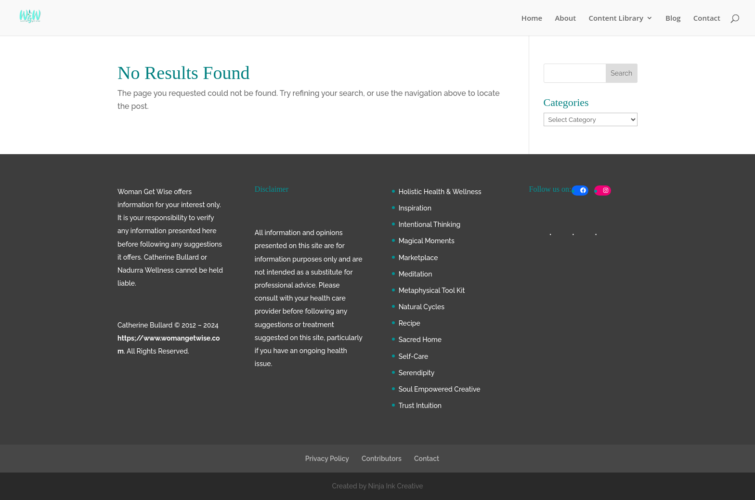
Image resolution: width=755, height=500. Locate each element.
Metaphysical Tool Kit (432, 290)
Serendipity (417, 373)
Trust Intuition (420, 405)
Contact (706, 18)
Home (531, 18)
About (565, 18)
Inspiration (415, 208)
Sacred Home (420, 339)
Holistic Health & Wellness (440, 192)
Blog (673, 18)
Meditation (415, 274)
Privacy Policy (327, 458)
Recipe (409, 323)
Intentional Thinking (429, 224)
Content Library (615, 18)
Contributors (382, 458)
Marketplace (418, 258)
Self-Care (414, 356)
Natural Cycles (422, 307)
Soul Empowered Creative (440, 389)
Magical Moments (427, 241)
